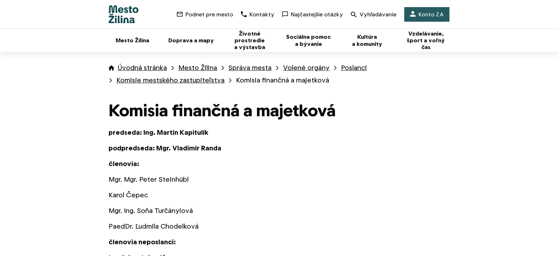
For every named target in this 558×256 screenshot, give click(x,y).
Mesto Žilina (197, 67)
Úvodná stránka (142, 67)
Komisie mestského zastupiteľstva (170, 80)
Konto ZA (427, 14)
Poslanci (354, 67)
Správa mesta (250, 67)
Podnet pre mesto (205, 14)
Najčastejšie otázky (312, 14)
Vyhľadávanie (373, 15)
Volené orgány (306, 67)
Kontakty (257, 14)
